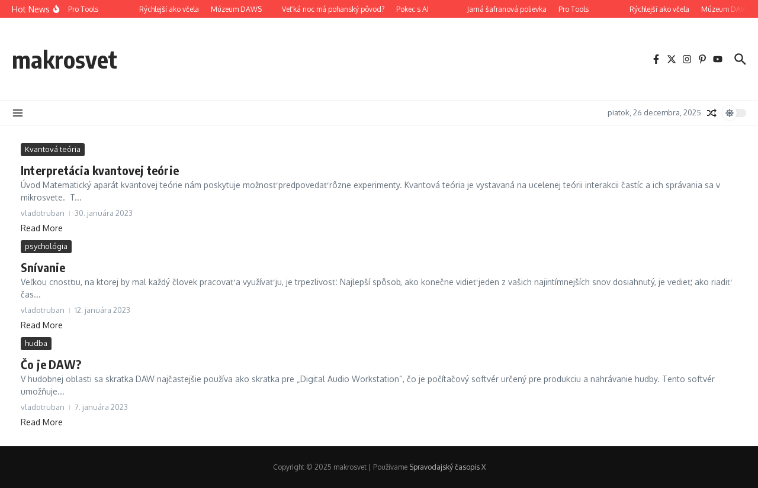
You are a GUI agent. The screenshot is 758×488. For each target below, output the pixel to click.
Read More (42, 228)
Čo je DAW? (51, 364)
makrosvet (64, 59)
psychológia (46, 246)
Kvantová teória (53, 149)
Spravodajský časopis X (447, 467)
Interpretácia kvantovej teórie (100, 170)
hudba (36, 343)
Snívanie (43, 267)
